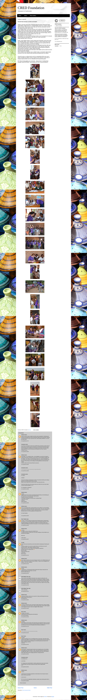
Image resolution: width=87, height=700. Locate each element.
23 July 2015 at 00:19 (25, 666)
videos (25, 15)
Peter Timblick (24, 519)
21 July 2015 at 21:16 (25, 555)
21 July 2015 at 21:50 (25, 563)
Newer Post (20, 687)
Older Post (49, 687)
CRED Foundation (31, 8)
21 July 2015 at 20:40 (25, 515)
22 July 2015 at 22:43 (25, 632)
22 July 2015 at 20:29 (25, 616)
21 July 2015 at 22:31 (25, 591)
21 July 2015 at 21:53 (25, 573)
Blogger (52, 696)
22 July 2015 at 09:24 (25, 599)
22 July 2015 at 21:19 (25, 626)
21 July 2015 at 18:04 (25, 451)
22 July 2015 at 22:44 (25, 644)
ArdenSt (45, 696)
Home (20, 15)
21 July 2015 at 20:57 (25, 539)
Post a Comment (23, 682)
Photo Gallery (33, 15)
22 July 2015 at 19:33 (25, 608)
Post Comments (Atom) (26, 690)
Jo (21, 542)
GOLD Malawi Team (24, 576)
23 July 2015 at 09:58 (25, 680)
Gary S (22, 611)
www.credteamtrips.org (58, 41)
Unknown (23, 434)
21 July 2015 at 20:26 (25, 502)
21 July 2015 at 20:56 (25, 525)
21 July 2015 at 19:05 (25, 470)
